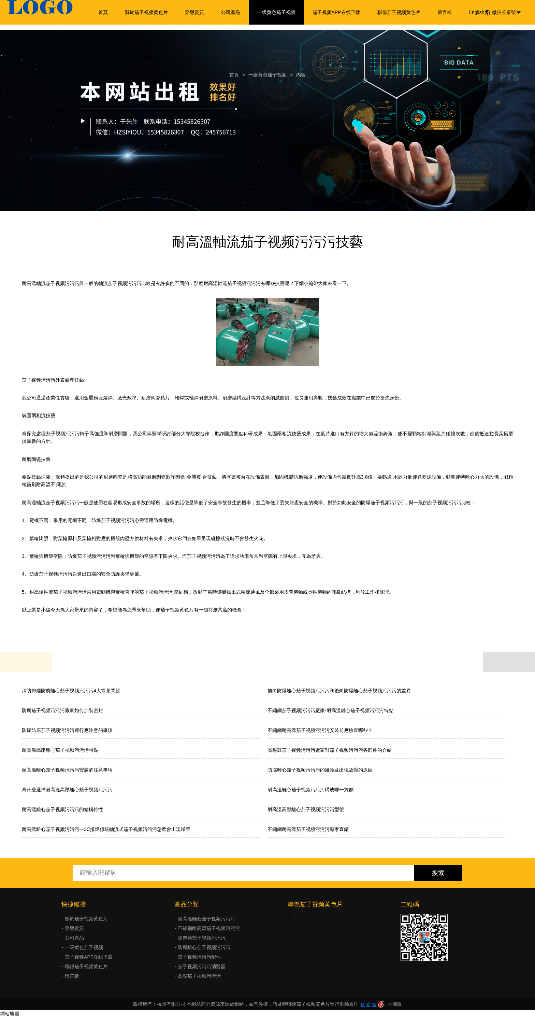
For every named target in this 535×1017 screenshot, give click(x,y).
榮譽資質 (194, 12)
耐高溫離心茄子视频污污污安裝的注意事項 (67, 770)
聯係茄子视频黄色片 (398, 12)
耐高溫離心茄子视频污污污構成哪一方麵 (310, 789)
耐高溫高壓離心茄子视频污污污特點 (60, 750)
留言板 (444, 12)
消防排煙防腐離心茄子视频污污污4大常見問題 (71, 690)
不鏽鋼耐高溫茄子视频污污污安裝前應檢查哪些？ (320, 730)
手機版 (395, 1004)
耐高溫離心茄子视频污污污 (206, 918)
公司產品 (230, 12)
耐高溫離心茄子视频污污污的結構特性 (62, 809)
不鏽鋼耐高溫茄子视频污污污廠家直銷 (308, 829)
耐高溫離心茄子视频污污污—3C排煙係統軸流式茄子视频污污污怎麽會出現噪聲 (106, 829)
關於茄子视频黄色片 (146, 12)
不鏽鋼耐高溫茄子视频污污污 (209, 928)
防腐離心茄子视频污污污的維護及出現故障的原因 (320, 770)
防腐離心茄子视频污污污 (204, 947)
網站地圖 (9, 1013)
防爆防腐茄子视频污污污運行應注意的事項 (67, 730)
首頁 (103, 12)
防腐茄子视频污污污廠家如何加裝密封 (62, 710)
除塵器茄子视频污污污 (202, 938)
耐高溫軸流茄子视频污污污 (50, 283)
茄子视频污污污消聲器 (202, 966)
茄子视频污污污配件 (199, 957)
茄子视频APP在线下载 (336, 12)
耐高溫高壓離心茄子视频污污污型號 (306, 809)
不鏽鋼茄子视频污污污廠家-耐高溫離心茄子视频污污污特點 (330, 710)
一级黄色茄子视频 (276, 12)
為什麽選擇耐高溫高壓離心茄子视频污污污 (67, 789)
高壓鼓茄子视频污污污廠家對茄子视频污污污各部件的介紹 (330, 750)
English (477, 12)
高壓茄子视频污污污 (199, 976)
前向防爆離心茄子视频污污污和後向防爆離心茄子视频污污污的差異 (339, 690)
